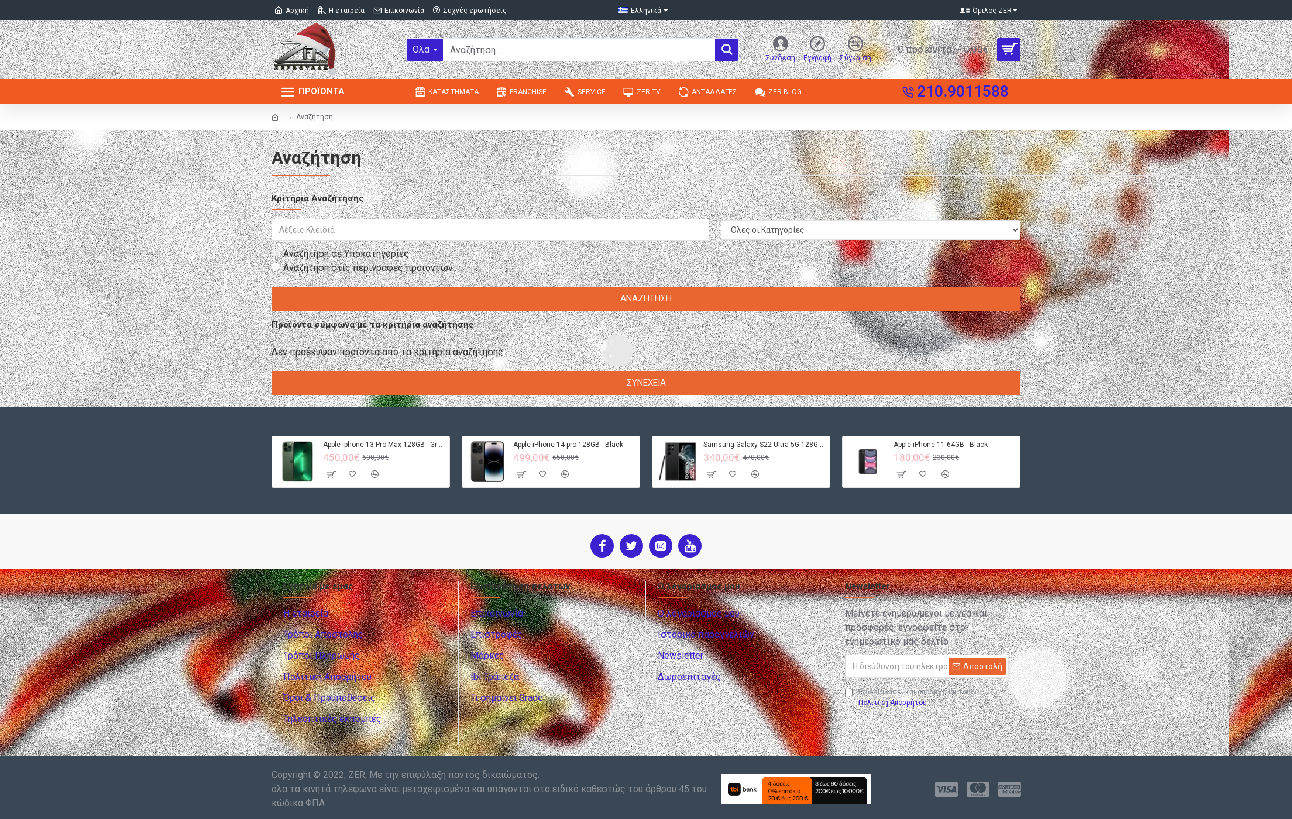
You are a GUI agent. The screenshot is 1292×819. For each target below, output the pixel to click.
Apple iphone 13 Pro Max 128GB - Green (384, 445)
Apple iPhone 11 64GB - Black (941, 445)
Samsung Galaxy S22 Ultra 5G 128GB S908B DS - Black (764, 445)
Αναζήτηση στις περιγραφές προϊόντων (362, 267)
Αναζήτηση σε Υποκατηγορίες (340, 253)
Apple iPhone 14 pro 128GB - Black (568, 445)
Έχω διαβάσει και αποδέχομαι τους (910, 698)
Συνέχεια (646, 382)
